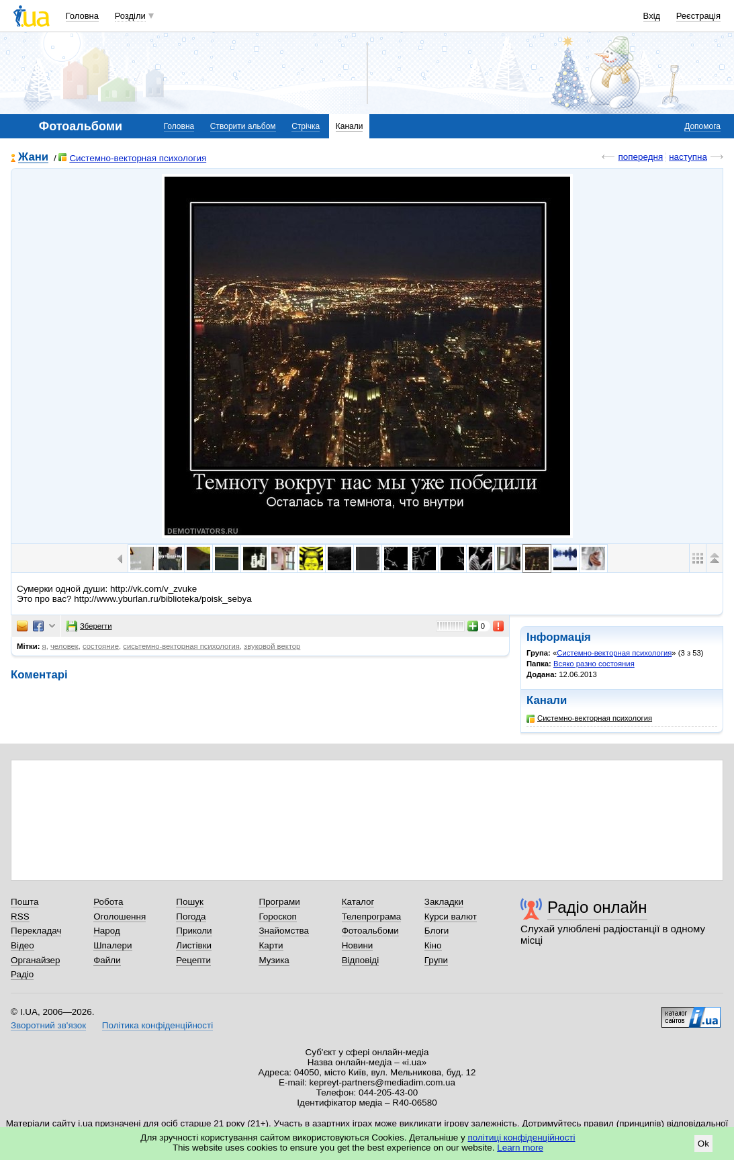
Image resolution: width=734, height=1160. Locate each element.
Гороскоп (277, 916)
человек (64, 646)
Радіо (22, 974)
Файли (107, 960)
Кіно (433, 945)
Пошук (189, 902)
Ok (703, 1144)
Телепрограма (372, 916)
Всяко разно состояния (594, 664)
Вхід (652, 16)
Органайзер (35, 960)
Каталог (358, 902)
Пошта (24, 902)
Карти (271, 945)
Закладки (443, 902)
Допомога (702, 126)
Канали (349, 126)
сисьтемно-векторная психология (181, 646)
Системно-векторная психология (132, 158)
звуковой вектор (272, 646)
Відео (22, 945)
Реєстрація (698, 16)
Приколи (194, 931)
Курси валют (450, 916)
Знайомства (284, 931)
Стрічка (305, 126)
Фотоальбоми (370, 931)
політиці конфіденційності (522, 1137)
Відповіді (360, 960)
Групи (436, 960)
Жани (33, 157)
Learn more (520, 1148)
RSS (20, 916)
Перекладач (36, 931)
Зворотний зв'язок (48, 1025)
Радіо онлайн (597, 907)
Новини (357, 945)
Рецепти (193, 960)
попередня (640, 157)
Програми (279, 902)
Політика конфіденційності (157, 1025)
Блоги (436, 931)
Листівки (194, 945)
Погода (190, 916)
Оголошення (119, 916)
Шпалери (112, 945)
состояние (101, 646)
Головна (82, 16)
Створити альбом (243, 126)
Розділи (130, 16)
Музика (274, 960)
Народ (106, 931)
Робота (108, 902)
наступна (688, 157)
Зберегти (89, 626)
